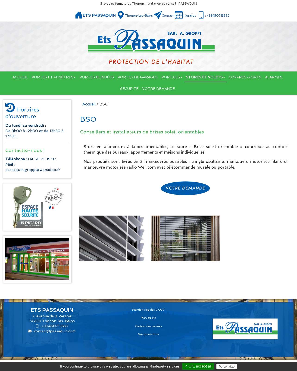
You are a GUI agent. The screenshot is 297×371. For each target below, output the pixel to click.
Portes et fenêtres (53, 77)
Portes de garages (138, 77)
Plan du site (148, 317)
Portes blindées (96, 77)
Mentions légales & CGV (148, 309)
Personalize (226, 366)
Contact (168, 15)
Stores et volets (205, 77)
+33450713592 (54, 326)
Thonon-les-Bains (139, 15)
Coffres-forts (245, 77)
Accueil (20, 77)
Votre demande (158, 89)
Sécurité (129, 89)
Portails (171, 77)
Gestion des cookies (148, 326)
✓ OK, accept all (198, 366)
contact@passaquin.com (54, 331)
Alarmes (273, 77)
